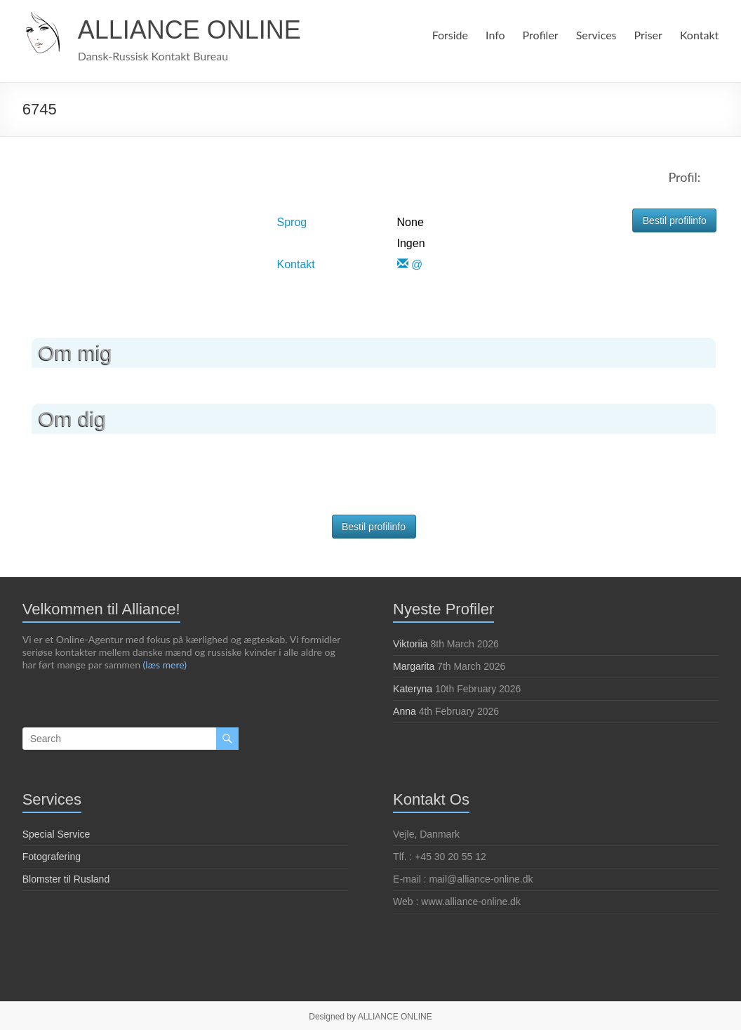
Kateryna (412, 688)
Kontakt (700, 35)
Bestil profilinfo (675, 220)
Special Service (56, 834)
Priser (648, 35)
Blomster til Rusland (66, 879)
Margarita (413, 666)
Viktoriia (410, 643)
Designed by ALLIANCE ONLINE (370, 1017)
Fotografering (51, 856)
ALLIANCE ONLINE (189, 29)
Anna (404, 711)
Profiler (538, 35)
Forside (447, 35)
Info (493, 35)
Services (594, 35)
